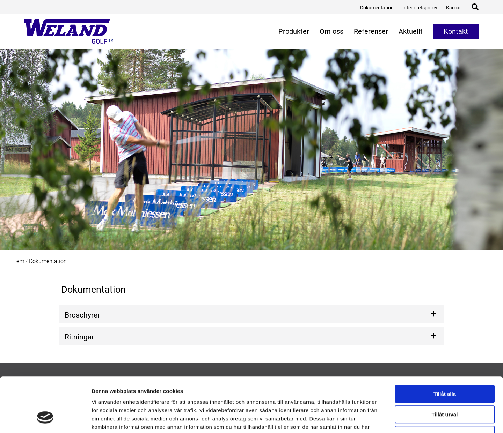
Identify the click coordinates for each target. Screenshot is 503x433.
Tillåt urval (445, 368)
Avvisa (444, 388)
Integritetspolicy (419, 7)
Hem (18, 261)
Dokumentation (377, 7)
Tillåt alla (444, 348)
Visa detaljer (379, 419)
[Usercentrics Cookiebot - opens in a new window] (45, 419)
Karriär (453, 7)
